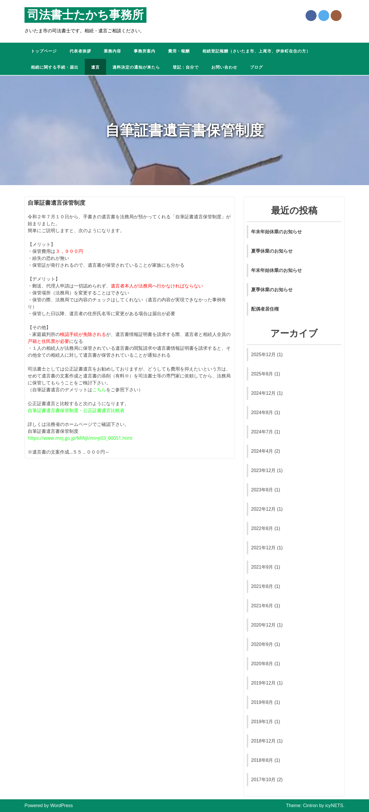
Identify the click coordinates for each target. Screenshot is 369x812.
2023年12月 (263, 470)
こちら (99, 389)
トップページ (44, 51)
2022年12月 (263, 509)
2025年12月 (263, 354)
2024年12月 (263, 393)
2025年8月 (262, 373)
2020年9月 (262, 644)
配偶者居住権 (265, 309)
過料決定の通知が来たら (136, 67)
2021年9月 (262, 567)
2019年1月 (262, 721)
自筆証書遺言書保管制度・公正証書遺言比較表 (76, 410)
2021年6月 (262, 605)
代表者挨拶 (80, 51)
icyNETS (334, 805)
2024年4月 (262, 451)
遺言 (95, 67)
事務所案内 (144, 51)
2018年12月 (263, 740)
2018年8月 (262, 760)
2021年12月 (263, 547)
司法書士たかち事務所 (85, 15)
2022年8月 (262, 528)
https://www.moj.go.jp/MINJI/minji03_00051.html (80, 438)
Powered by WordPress (49, 805)
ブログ (256, 67)
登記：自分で (186, 67)
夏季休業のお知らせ (272, 251)
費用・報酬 (179, 51)
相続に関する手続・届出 (54, 67)
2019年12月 (263, 683)
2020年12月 (263, 625)
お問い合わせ (224, 67)
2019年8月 (262, 702)
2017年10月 (263, 779)
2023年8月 (262, 489)
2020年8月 (262, 663)
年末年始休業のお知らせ (276, 231)
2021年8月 (262, 586)
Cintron (310, 805)
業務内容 (112, 51)
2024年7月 (262, 431)
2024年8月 (262, 412)
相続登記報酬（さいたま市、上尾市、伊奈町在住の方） (256, 51)
